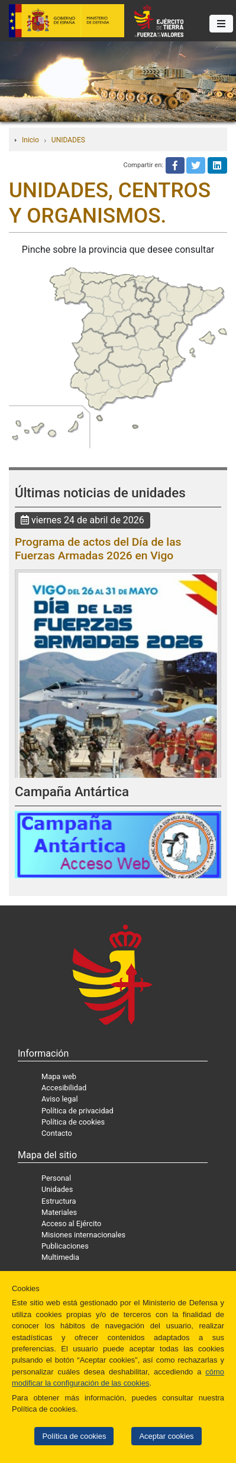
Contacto (56, 1133)
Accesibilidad (63, 1087)
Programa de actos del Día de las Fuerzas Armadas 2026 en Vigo (98, 548)
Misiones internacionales (83, 1234)
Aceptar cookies (166, 1436)
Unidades (57, 1189)
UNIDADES (68, 140)
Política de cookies (74, 1436)
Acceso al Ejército (71, 1223)
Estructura (58, 1201)
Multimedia (60, 1257)
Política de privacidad (77, 1110)
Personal (56, 1178)
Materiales (59, 1212)
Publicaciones (65, 1246)
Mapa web (58, 1076)
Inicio (30, 140)
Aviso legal (59, 1098)
